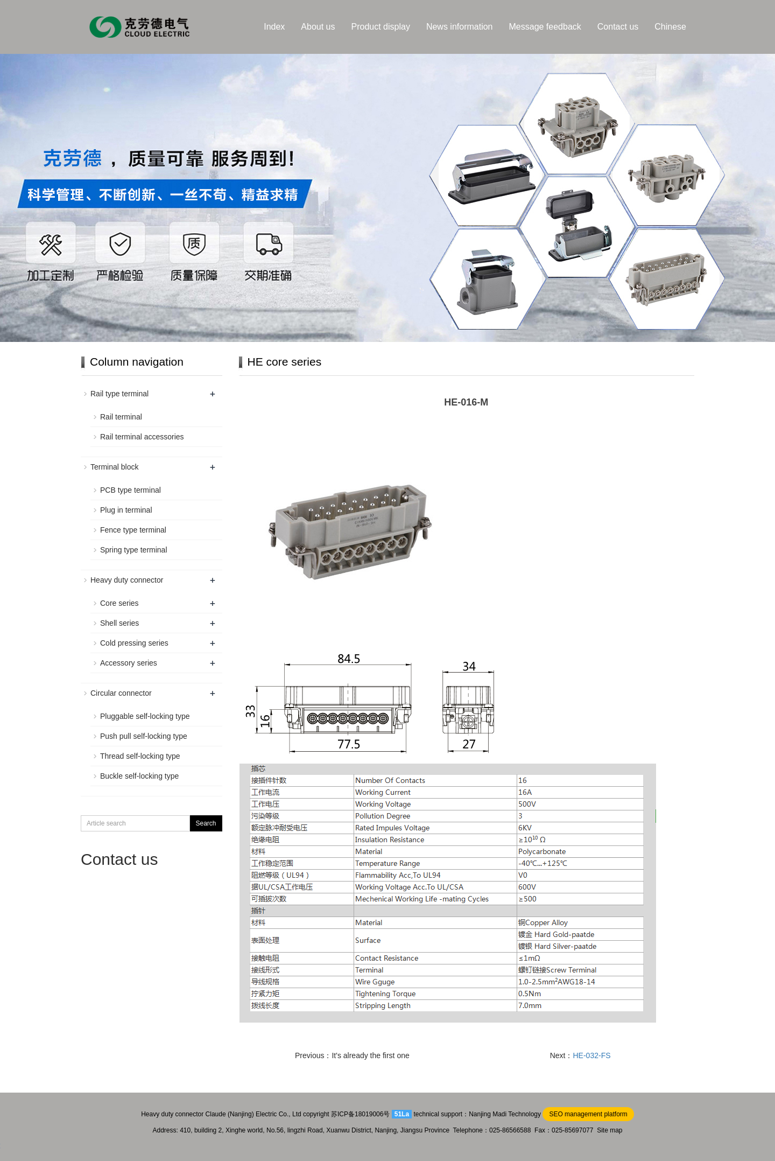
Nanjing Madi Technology (505, 1114)
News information (459, 26)
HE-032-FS (592, 1055)
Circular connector (121, 693)
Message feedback (545, 26)
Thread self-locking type (140, 756)
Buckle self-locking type (139, 776)
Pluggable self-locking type (145, 716)
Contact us (617, 26)
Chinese (670, 26)
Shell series (119, 623)
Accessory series (128, 663)
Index (274, 26)
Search (205, 823)
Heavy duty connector (126, 580)
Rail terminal (121, 416)
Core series (119, 603)
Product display (380, 26)
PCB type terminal (130, 490)
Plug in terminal (126, 510)
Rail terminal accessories (142, 436)
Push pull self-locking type (143, 736)
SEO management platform (588, 1114)
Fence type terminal (133, 530)
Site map (609, 1130)
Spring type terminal (133, 549)
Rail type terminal (119, 393)
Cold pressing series (134, 643)
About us (318, 26)
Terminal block (114, 467)
